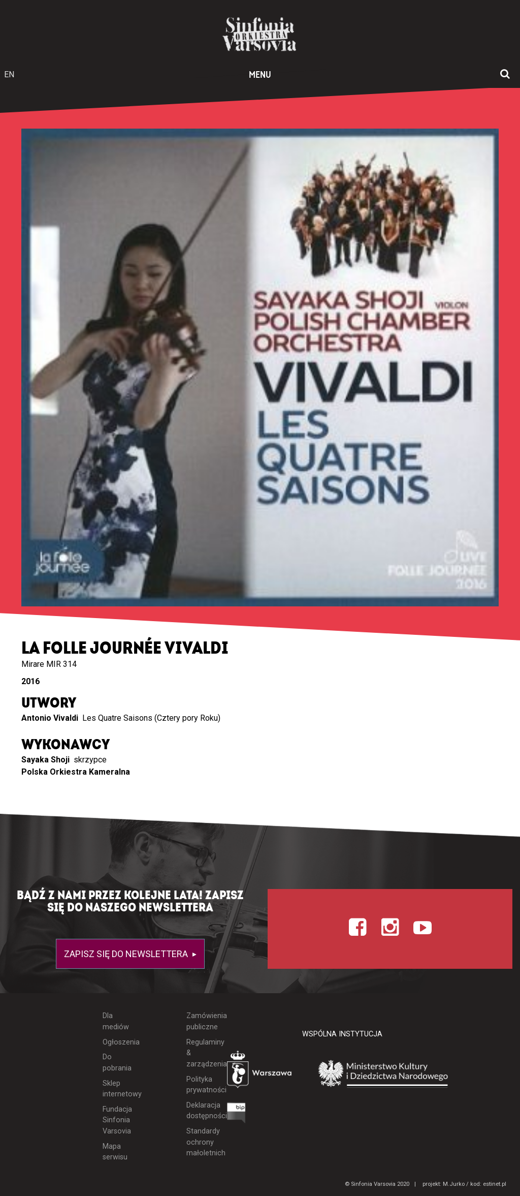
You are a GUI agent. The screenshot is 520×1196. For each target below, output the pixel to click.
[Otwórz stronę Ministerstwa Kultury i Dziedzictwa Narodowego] (383, 1074)
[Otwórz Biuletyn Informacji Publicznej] (236, 1115)
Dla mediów (116, 1021)
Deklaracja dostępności (199, 1111)
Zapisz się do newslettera (127, 953)
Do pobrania (116, 1062)
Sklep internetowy (116, 1089)
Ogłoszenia (116, 1042)
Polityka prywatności (199, 1085)
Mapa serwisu (115, 1152)
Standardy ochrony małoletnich (199, 1142)
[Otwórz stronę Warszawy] (260, 1072)
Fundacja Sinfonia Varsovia (116, 1120)
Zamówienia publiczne (199, 1021)
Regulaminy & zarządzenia (199, 1053)
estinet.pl (494, 1184)
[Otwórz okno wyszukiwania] (505, 75)
